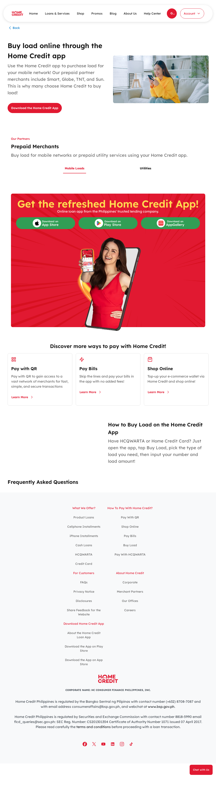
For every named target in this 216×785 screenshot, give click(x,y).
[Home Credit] (17, 13)
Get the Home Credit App (173, 13)
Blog (113, 13)
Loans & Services (57, 13)
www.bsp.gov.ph (161, 706)
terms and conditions (93, 727)
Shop (80, 13)
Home (33, 13)
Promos (97, 13)
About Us (130, 13)
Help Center (152, 13)
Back (14, 27)
